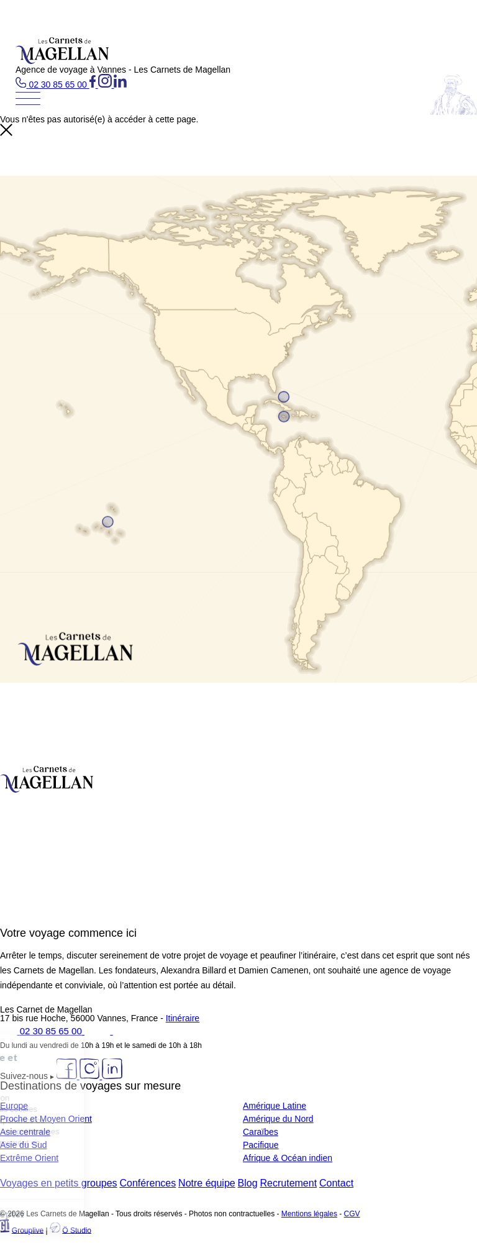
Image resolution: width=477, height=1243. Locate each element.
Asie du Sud (23, 1145)
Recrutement (288, 1183)
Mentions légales (309, 1213)
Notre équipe (206, 1183)
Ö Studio (76, 1230)
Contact (336, 1183)
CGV (352, 1213)
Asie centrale (25, 1132)
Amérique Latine (274, 1106)
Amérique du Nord (278, 1119)
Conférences (147, 1183)
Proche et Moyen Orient (46, 1119)
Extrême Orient (29, 1158)
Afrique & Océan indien (287, 1158)
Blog (248, 1183)
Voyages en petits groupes (58, 1183)
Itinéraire (182, 1018)
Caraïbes (260, 1132)
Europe (14, 1106)
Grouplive (27, 1230)
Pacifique (261, 1145)
